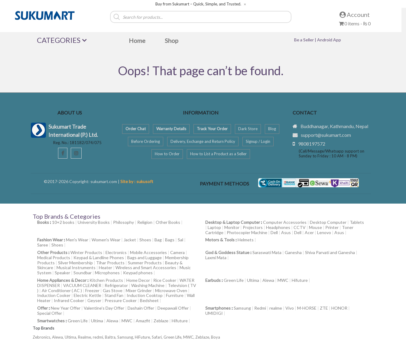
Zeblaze (161, 320)
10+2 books (63, 222)
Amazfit (143, 320)
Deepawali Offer (173, 308)
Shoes (145, 239)
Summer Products (145, 262)
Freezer (92, 290)
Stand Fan (114, 295)
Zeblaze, (203, 337)
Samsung (242, 308)
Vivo (289, 308)
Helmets (246, 239)
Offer (42, 308)
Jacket (130, 239)
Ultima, (71, 337)
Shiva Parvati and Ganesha (330, 252)
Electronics (116, 252)
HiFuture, (143, 337)
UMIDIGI (214, 313)
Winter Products (86, 252)
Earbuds (213, 280)
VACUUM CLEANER (82, 285)
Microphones (107, 272)
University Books (94, 222)
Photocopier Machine (247, 232)
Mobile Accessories (148, 252)
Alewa (268, 280)
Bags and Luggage (144, 257)
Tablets (357, 222)
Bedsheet (149, 300)
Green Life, (173, 337)
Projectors (253, 227)
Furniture (175, 295)
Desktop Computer (328, 222)
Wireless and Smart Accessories (145, 267)
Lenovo (324, 232)
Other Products (52, 252)
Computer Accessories (285, 222)
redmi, (99, 337)
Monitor (231, 227)
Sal (180, 239)
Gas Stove (112, 290)
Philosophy (123, 222)
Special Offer (49, 313)
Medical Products (53, 257)
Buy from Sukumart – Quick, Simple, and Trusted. (198, 4)
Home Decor (138, 280)
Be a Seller (304, 39)
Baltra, (111, 337)
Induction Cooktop (145, 295)
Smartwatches (51, 320)
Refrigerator (116, 285)
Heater (105, 267)
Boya (215, 337)
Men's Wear (77, 239)
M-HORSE (307, 308)
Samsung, (126, 337)
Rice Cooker (164, 280)
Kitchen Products (106, 280)
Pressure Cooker (121, 300)
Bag (158, 239)
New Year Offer (65, 308)
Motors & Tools (220, 239)
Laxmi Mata (215, 257)
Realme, (85, 337)
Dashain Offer (141, 308)
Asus (286, 232)
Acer (309, 232)
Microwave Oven (171, 290)
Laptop (214, 227)
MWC (283, 280)
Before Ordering (145, 141)
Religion (144, 222)
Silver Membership (75, 262)
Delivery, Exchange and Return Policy (203, 141)
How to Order (167, 153)
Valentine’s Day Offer (104, 308)
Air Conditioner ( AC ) (62, 290)
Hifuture (300, 280)
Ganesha (293, 252)
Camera (177, 252)
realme (275, 308)
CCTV (300, 227)
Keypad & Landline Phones (98, 257)
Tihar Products (110, 262)
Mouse (315, 227)
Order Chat (135, 128)
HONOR (339, 308)
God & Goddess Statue (227, 252)
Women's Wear (106, 239)
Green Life (234, 280)
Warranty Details (171, 128)
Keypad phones (138, 272)
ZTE (324, 308)
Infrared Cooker (69, 300)
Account (354, 14)
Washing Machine (147, 285)
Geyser (94, 300)
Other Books (168, 222)
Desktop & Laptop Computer (232, 222)
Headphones (278, 227)
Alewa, (58, 337)
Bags (169, 239)
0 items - (355, 23)
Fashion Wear (50, 239)
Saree (42, 244)
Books (43, 222)
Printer (332, 227)
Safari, (158, 337)
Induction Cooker (53, 295)
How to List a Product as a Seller (218, 153)
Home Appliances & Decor (61, 280)
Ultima (253, 280)
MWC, (189, 337)
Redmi (260, 308)
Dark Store (248, 128)
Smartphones (218, 308)
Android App (329, 39)
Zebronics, (42, 337)
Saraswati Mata (266, 252)
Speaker (62, 272)
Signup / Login (258, 141)
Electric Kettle (87, 295)
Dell (274, 232)
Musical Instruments (76, 267)
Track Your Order (212, 128)
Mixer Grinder (139, 290)
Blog (272, 128)
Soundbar (82, 272)
